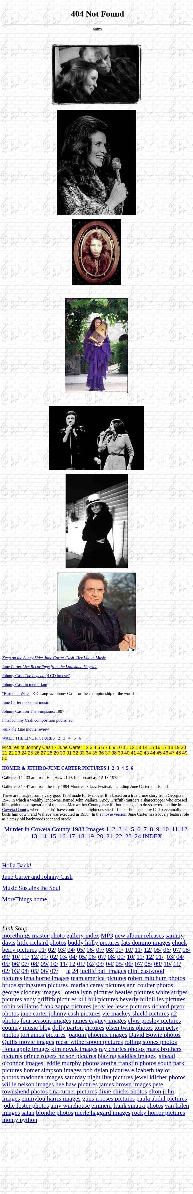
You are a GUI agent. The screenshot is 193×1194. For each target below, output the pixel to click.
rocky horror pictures (158, 1112)
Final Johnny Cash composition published (37, 720)
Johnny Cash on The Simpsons (28, 711)
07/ (100, 949)
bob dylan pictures (106, 1070)
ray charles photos (122, 1048)
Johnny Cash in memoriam (24, 684)
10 (165, 829)
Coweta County (15, 809)
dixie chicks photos (122, 1091)
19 (91, 836)
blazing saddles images (127, 1055)
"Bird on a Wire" (16, 693)
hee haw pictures (76, 1084)
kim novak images (74, 1048)
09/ (119, 949)
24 (138, 836)
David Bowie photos (154, 1034)
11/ (138, 949)
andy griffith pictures (50, 999)
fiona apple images (26, 1048)
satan (28, 1112)
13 (34, 836)
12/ (148, 949)
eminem (102, 1105)
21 (109, 836)
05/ (81, 949)
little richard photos (41, 942)
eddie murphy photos (73, 1063)
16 (62, 836)
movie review (37, 729)
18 (81, 836)
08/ (110, 949)
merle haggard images (102, 1112)
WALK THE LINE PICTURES (28, 738)
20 (100, 836)
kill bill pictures (98, 999)
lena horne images (46, 978)
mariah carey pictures (98, 985)
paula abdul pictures (161, 1098)
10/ (129, 949)
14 (43, 836)
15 (53, 836)
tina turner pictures (73, 1091)
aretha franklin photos (129, 1063)
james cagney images (99, 1020)
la (68, 970)
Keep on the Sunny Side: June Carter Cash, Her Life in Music (54, 658)
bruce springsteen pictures (35, 985)
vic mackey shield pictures (135, 1013)
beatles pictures (134, 992)
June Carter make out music (25, 702)
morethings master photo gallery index (50, 935)
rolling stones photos (151, 1041)
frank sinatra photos (138, 1105)
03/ (62, 949)
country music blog (26, 1027)
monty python (19, 1119)
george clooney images (31, 992)
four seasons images (45, 1020)
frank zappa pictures (65, 1006)
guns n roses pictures (108, 1098)
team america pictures (98, 978)
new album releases (139, 935)
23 (128, 836)
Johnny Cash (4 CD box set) (36, 675)
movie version (114, 814)
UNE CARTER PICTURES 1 (80, 768)
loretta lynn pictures (88, 992)
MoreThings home (24, 899)
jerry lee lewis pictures (121, 1006)
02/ (52, 949)
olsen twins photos (129, 1027)
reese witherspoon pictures (89, 1041)
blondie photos (54, 1112)
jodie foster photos (25, 1105)
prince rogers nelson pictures (60, 1055)
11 (175, 829)
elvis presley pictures (154, 1020)
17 (72, 836)
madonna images (41, 1077)
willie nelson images (28, 1084)
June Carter (49, 666)
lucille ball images (103, 970)
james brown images (125, 1084)
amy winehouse (70, 1105)
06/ (91, 949)
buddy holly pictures (94, 942)
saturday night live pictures (99, 1077)
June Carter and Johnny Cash (37, 876)
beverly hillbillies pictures (152, 999)
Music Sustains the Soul (31, 887)
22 (119, 836)
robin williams (20, 1006)
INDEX (152, 836)
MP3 (107, 935)
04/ (71, 949)
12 (184, 829)
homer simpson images (53, 1070)
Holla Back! (16, 865)
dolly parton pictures (78, 1027)
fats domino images (145, 942)
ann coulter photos (150, 985)
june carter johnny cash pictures (60, 1013)
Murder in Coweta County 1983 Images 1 (56, 829)
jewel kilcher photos (160, 1077)
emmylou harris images (51, 1098)
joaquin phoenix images (97, 1034)
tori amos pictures (43, 1034)
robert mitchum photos (156, 978)
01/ (43, 949)
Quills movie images (28, 1041)
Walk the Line (13, 729)
